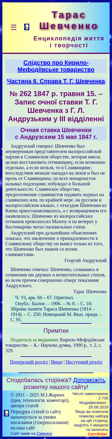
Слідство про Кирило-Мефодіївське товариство (56, 66)
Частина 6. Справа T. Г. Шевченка (56, 81)
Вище (57, 361)
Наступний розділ (84, 361)
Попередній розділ (28, 361)
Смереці (44, 433)
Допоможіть (89, 380)
